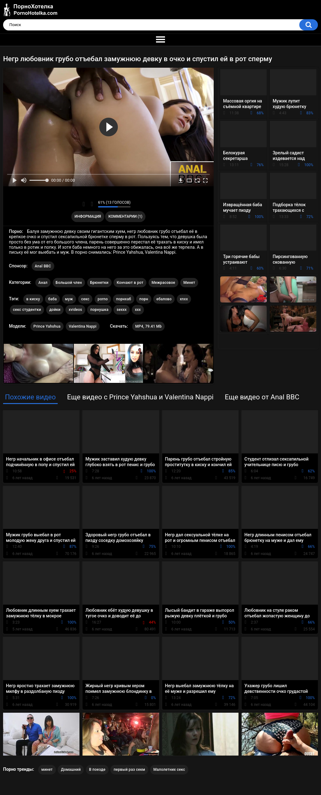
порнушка (99, 309)
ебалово (164, 299)
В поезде (97, 769)
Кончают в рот (130, 282)
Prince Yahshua (47, 326)
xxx (138, 309)
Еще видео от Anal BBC (262, 397)
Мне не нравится (91, 204)
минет (47, 769)
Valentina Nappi (82, 326)
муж (69, 299)
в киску (33, 299)
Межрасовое (163, 282)
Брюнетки (99, 282)
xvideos (75, 309)
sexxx (122, 309)
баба (52, 299)
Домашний (71, 769)
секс (85, 299)
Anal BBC (43, 266)
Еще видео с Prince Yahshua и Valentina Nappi (140, 397)
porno (103, 299)
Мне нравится (83, 204)
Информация (87, 216)
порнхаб (123, 299)
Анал (42, 282)
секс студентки (27, 309)
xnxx (184, 299)
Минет (189, 282)
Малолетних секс (169, 769)
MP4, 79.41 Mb (148, 326)
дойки (54, 309)
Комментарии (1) (125, 216)
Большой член (69, 282)
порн (143, 299)
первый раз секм (129, 769)
